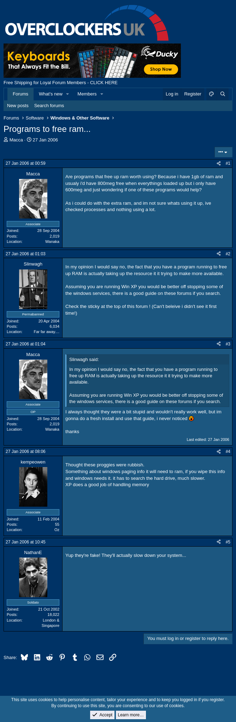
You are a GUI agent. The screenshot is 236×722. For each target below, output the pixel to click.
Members (86, 94)
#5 (228, 542)
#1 (228, 163)
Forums (20, 94)
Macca (16, 139)
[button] (67, 94)
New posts (18, 105)
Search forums (49, 105)
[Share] (218, 163)
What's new (51, 94)
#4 (228, 451)
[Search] (223, 94)
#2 (228, 253)
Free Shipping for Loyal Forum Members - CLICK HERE (61, 82)
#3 (228, 344)
